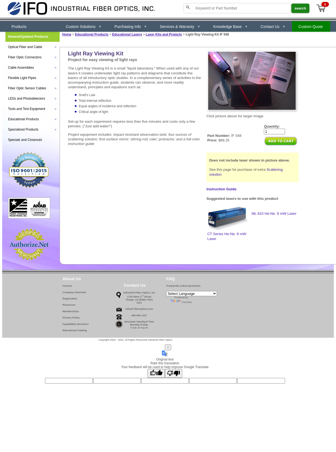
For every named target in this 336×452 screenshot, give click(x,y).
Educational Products (91, 34)
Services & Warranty (180, 26)
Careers (67, 286)
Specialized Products (32, 129)
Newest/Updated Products (28, 37)
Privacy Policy (71, 317)
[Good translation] (156, 373)
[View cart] (321, 8)
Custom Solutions (84, 26)
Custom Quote (310, 26)
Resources (69, 305)
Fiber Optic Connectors (32, 57)
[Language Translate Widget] (191, 293)
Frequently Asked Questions (183, 286)
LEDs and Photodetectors (32, 98)
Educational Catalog (75, 330)
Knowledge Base (230, 26)
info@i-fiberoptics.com (139, 309)
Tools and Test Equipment (32, 108)
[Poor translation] (173, 373)
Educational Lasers (127, 34)
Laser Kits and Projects (164, 34)
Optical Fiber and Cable (32, 46)
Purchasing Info (130, 26)
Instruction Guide (221, 189)
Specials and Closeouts (25, 140)
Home (66, 34)
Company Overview (74, 292)
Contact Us (273, 26)
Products (19, 26)
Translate (181, 302)
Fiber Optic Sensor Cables (32, 88)
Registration (70, 298)
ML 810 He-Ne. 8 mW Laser (274, 213)
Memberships (71, 311)
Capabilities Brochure (76, 324)
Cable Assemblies (32, 67)
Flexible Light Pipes (32, 77)
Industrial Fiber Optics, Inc (139, 292)
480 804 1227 (139, 315)
